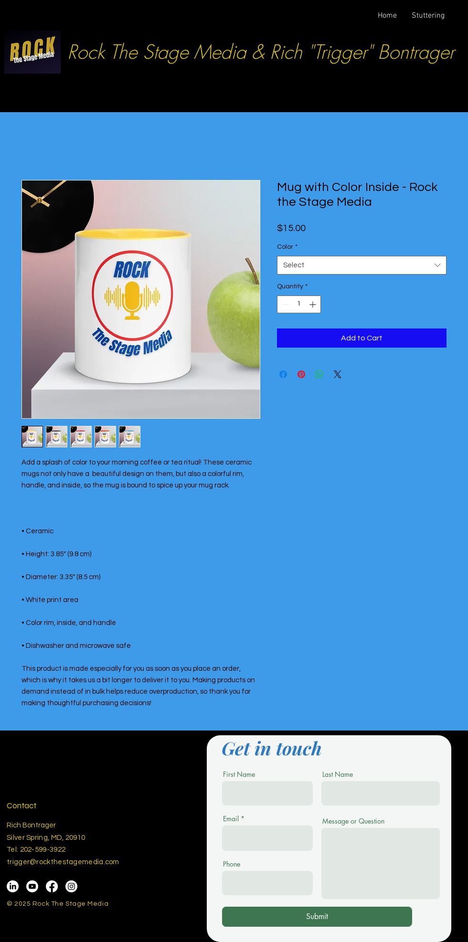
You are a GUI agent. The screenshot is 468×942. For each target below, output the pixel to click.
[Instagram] (71, 886)
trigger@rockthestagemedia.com (63, 862)
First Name (239, 774)
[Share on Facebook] (283, 374)
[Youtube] (32, 886)
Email (231, 818)
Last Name (337, 774)
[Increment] (313, 304)
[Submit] (317, 917)
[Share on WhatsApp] (319, 374)
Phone (231, 864)
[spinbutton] (299, 304)
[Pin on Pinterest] (301, 374)
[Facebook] (52, 886)
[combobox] (362, 265)
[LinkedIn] (13, 886)
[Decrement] (284, 304)
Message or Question (353, 821)
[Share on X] (337, 374)
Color (287, 246)
